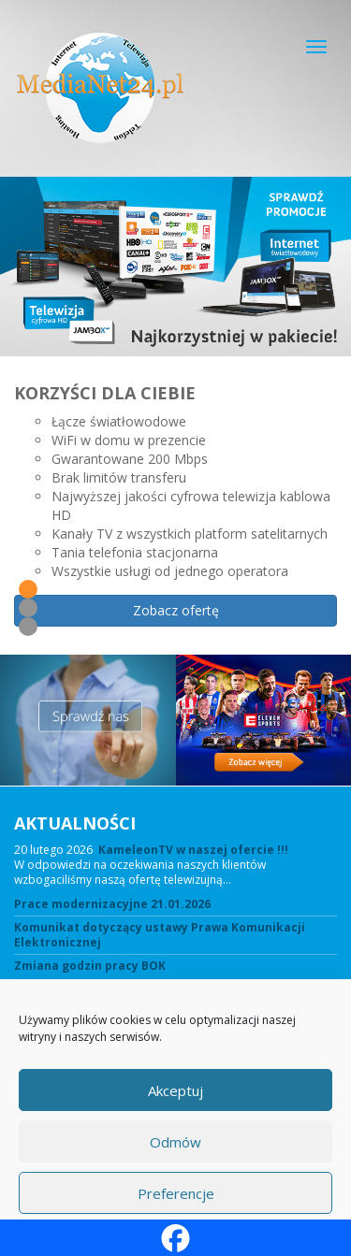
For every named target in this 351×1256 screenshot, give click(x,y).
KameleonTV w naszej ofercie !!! (193, 850)
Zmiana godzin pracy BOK (90, 966)
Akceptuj (175, 1090)
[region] (175, 416)
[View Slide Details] (175, 266)
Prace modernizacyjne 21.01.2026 (112, 904)
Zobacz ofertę (176, 610)
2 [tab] (28, 608)
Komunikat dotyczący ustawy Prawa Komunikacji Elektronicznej (159, 935)
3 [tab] (28, 626)
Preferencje (176, 1193)
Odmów (175, 1142)
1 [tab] (28, 589)
